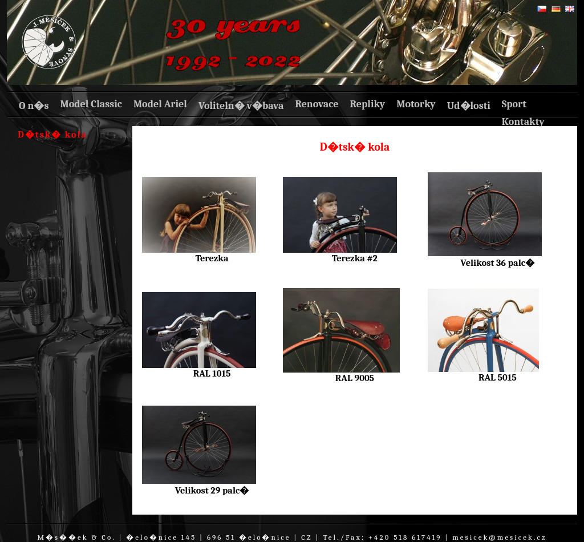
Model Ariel (160, 104)
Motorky (416, 104)
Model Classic (90, 104)
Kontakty (523, 122)
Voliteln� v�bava (241, 106)
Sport (514, 104)
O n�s (33, 106)
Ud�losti (468, 106)
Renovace (316, 104)
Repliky (368, 104)
